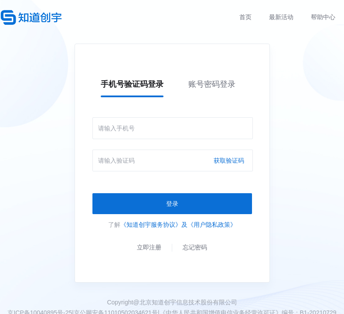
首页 (245, 17)
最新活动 (281, 17)
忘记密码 (195, 247)
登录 (172, 203)
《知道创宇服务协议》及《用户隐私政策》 (178, 224)
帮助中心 (323, 17)
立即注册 (149, 247)
